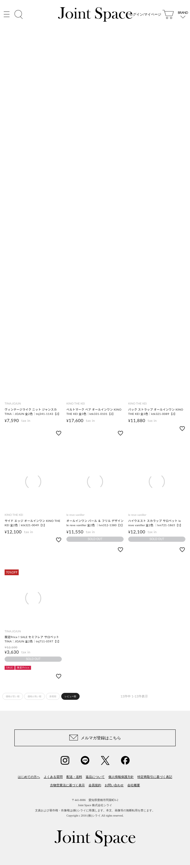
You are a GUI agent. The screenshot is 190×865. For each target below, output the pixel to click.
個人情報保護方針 (121, 776)
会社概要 (133, 785)
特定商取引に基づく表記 (154, 776)
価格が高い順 (34, 696)
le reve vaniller (75, 514)
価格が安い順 (13, 696)
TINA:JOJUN (13, 403)
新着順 (52, 696)
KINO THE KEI (75, 403)
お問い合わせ (114, 785)
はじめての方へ (29, 776)
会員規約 (95, 785)
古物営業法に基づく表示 (67, 785)
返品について (95, 776)
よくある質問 (53, 776)
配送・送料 (74, 776)
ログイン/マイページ (145, 14)
